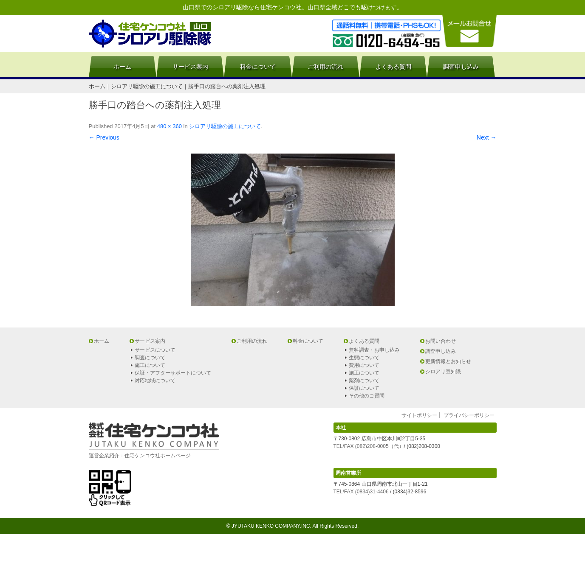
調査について (150, 358)
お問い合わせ (440, 341)
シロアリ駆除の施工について (225, 126)
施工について (150, 365)
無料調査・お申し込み (374, 350)
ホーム (122, 66)
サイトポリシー (419, 415)
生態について (364, 358)
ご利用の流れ (325, 66)
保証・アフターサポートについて (173, 373)
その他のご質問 (366, 396)
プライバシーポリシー (469, 415)
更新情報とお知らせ (448, 361)
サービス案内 (190, 66)
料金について (258, 66)
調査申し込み (461, 66)
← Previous (104, 137)
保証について (364, 388)
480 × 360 (169, 126)
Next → (487, 137)
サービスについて (155, 350)
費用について (364, 365)
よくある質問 (393, 66)
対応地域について (155, 380)
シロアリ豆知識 (443, 372)
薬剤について (364, 380)
